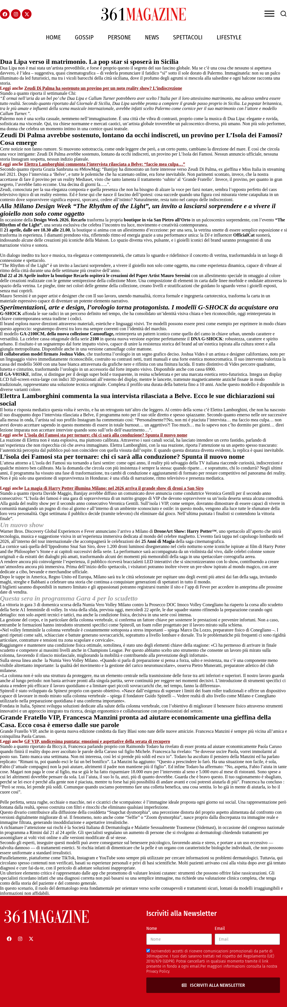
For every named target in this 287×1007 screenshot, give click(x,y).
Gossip (84, 37)
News (152, 37)
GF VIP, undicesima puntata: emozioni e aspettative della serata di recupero (97, 741)
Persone (119, 37)
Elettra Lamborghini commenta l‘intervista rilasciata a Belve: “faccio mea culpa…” (104, 164)
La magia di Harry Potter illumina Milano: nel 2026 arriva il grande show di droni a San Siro (113, 488)
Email (220, 928)
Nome (151, 928)
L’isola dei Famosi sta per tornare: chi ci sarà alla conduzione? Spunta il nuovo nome (105, 435)
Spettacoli (188, 37)
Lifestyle (229, 37)
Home (53, 37)
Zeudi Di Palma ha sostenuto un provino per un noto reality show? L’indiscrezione (103, 88)
